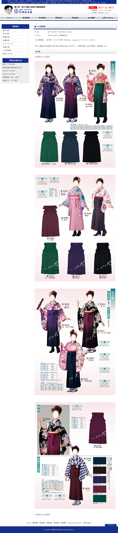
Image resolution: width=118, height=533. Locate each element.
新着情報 (26, 18)
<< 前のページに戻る (42, 56)
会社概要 (91, 18)
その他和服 (7, 50)
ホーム (9, 18)
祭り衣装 (6, 34)
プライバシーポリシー (74, 522)
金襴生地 (6, 40)
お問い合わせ (108, 18)
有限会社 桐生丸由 (56, 529)
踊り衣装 (6, 30)
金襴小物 (6, 37)
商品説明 (75, 18)
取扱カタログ (8, 54)
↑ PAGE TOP (111, 525)
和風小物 (6, 47)
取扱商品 (42, 18)
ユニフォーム (8, 44)
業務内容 (58, 18)
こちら (74, 40)
